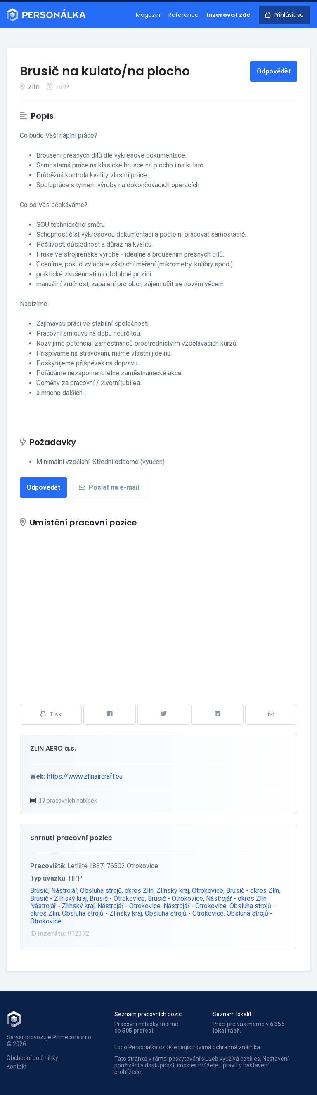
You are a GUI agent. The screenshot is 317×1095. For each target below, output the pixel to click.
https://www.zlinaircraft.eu (85, 776)
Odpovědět (274, 71)
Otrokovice (207, 891)
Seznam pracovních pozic (148, 1014)
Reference (183, 15)
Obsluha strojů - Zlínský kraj (102, 913)
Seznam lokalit (232, 1014)
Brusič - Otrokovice (117, 898)
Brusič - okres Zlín (252, 891)
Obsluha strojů (101, 891)
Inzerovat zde (229, 15)
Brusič (39, 891)
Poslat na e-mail (109, 487)
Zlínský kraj (172, 891)
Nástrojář (64, 891)
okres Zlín (139, 891)
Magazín (148, 15)
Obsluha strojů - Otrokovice (184, 913)
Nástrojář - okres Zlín (236, 898)
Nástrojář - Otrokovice (129, 906)
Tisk (51, 714)
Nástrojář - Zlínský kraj (62, 906)
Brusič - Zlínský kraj (58, 898)
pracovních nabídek (68, 800)
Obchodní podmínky (32, 1058)
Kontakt (17, 1066)
